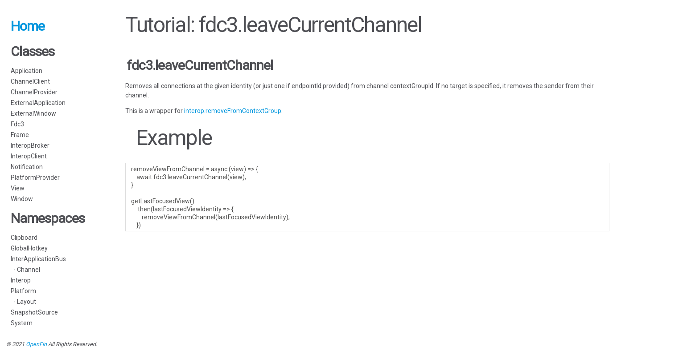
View (18, 188)
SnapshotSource (34, 312)
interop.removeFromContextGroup (232, 110)
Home (28, 26)
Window (22, 198)
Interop (21, 280)
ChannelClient (30, 81)
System (22, 323)
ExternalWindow (33, 113)
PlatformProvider (35, 177)
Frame (20, 134)
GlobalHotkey (29, 248)
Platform (23, 290)
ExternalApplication (38, 102)
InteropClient (29, 156)
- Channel (25, 269)
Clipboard (24, 237)
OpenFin (36, 344)
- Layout (23, 301)
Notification (27, 166)
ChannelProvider (34, 92)
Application (26, 70)
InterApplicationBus (38, 258)
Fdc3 (17, 124)
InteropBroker (30, 145)
